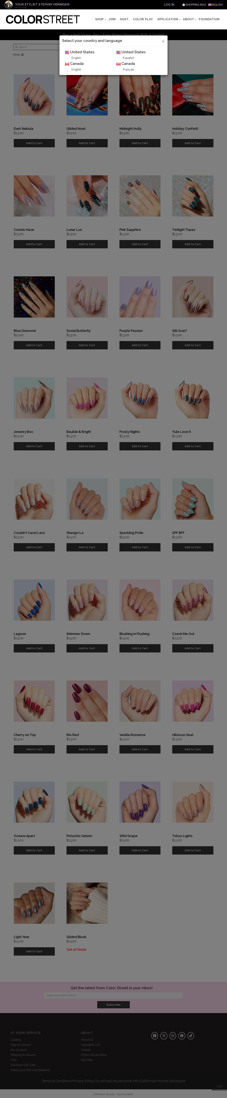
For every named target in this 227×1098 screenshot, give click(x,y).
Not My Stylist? (21, 7)
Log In (164, 4)
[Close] (163, 40)
